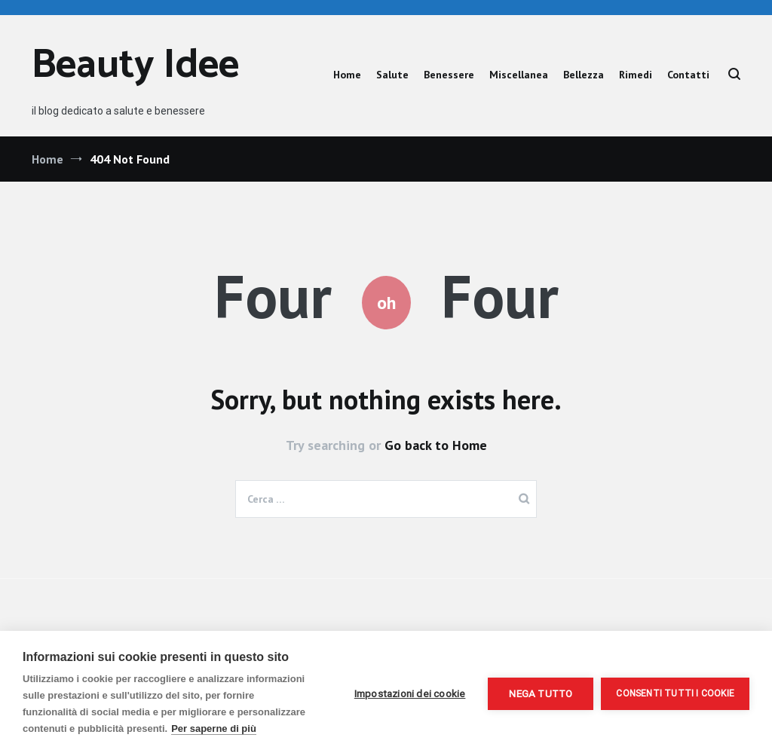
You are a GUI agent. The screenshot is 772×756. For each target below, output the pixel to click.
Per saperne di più (213, 728)
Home (347, 74)
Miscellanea (518, 74)
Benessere (449, 74)
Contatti (688, 74)
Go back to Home (435, 445)
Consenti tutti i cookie (675, 693)
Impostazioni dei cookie (410, 693)
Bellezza (583, 74)
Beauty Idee (135, 66)
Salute (392, 74)
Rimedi (635, 74)
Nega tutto (540, 693)
